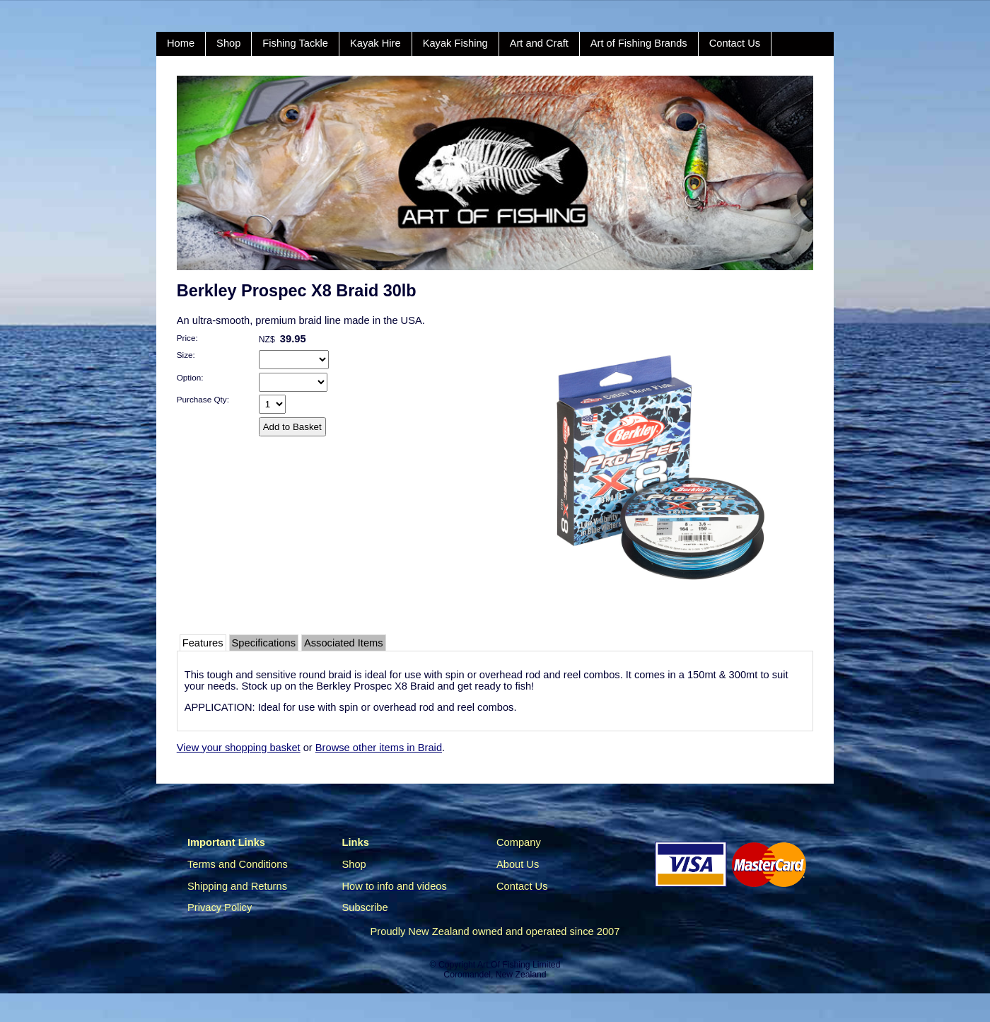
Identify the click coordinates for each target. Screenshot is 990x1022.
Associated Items (343, 643)
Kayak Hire (375, 43)
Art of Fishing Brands (638, 43)
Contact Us (735, 43)
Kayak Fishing (455, 43)
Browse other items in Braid (378, 747)
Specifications (264, 643)
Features (202, 643)
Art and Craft (539, 43)
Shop (228, 43)
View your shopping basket (239, 747)
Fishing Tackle (295, 43)
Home (180, 43)
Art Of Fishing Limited (518, 965)
